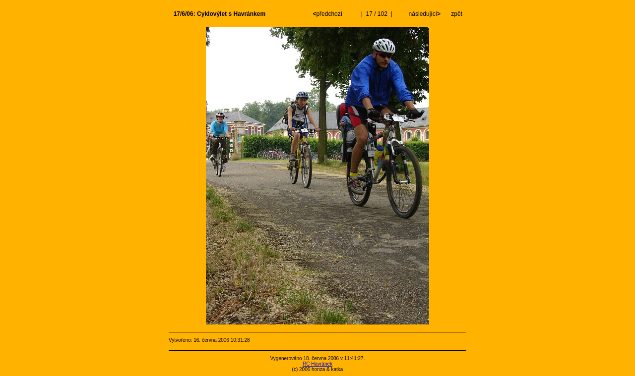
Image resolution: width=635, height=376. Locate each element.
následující (424, 13)
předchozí (328, 13)
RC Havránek (317, 364)
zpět (456, 13)
